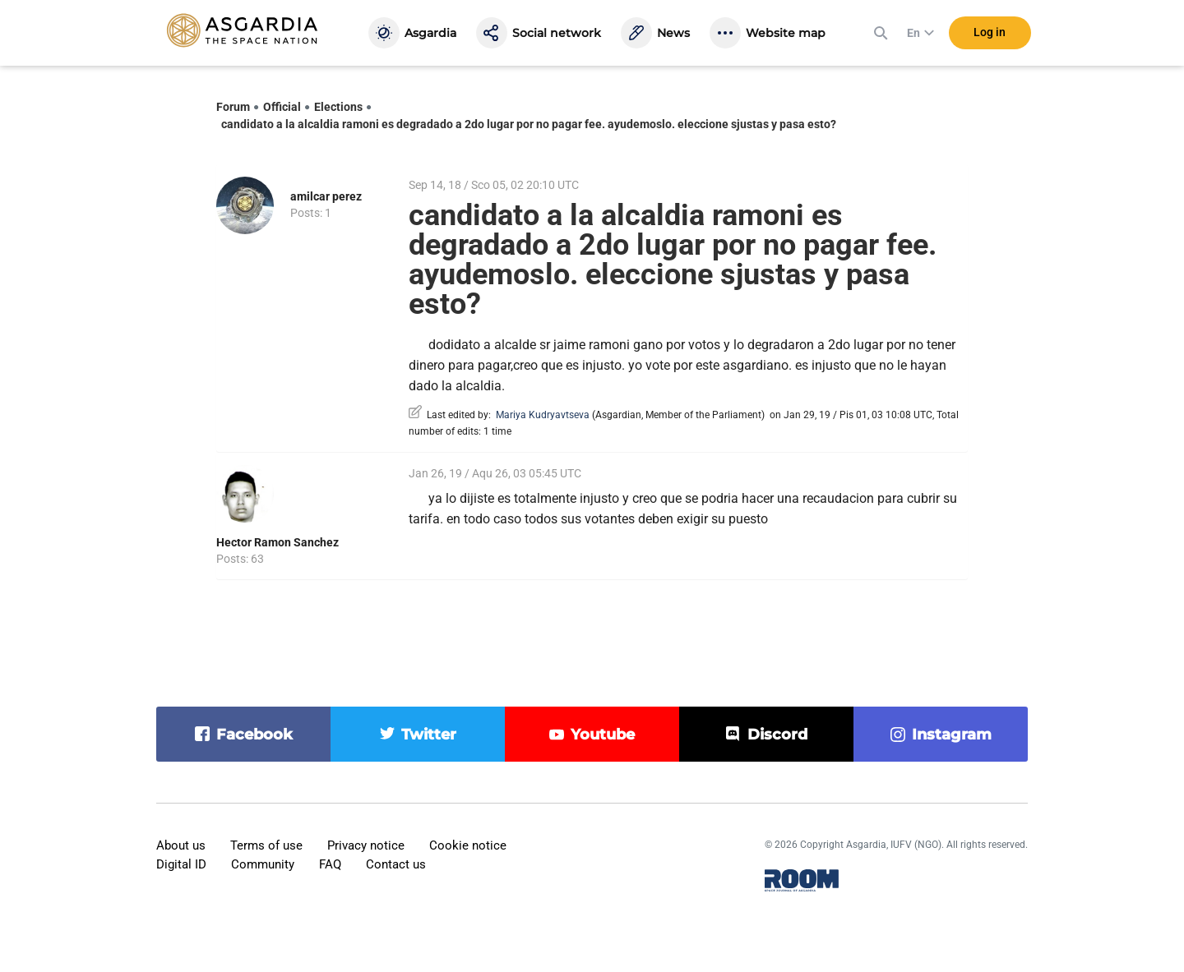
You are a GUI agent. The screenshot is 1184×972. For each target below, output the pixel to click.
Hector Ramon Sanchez (277, 542)
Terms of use (266, 845)
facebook (254, 735)
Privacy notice (366, 845)
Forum (233, 106)
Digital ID (181, 864)
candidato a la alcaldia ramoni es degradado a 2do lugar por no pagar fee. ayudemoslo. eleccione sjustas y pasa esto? (528, 124)
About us (181, 845)
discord (777, 735)
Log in (990, 32)
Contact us (396, 864)
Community (262, 864)
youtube (603, 735)
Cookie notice (467, 845)
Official (282, 106)
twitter (428, 735)
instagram (952, 735)
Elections (338, 106)
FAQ (330, 864)
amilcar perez (326, 196)
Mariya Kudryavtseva (543, 415)
